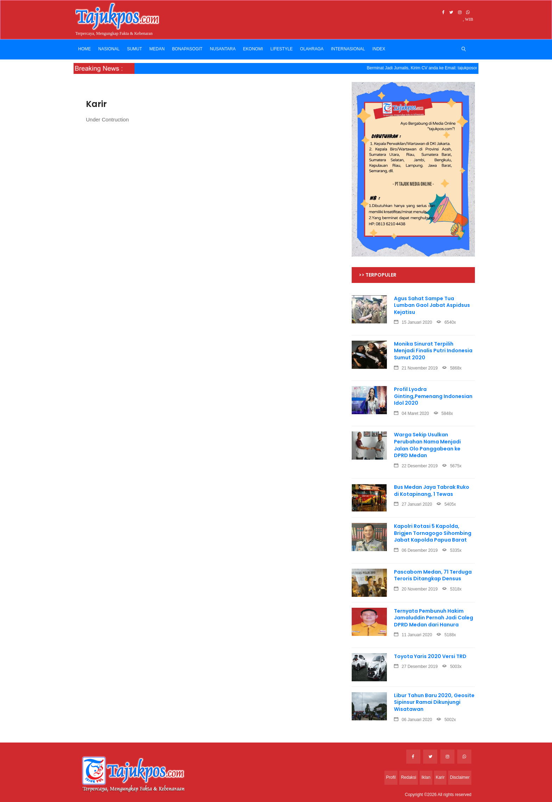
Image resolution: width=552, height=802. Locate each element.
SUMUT (134, 48)
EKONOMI (253, 48)
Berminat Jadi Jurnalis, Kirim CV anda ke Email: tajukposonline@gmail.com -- (443, 67)
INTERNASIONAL (348, 48)
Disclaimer (460, 777)
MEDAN (156, 48)
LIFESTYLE (281, 48)
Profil (391, 777)
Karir (440, 777)
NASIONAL (109, 48)
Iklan (425, 777)
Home (84, 48)
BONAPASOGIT (187, 48)
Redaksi (408, 777)
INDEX (378, 48)
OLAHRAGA (312, 48)
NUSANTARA (223, 48)
